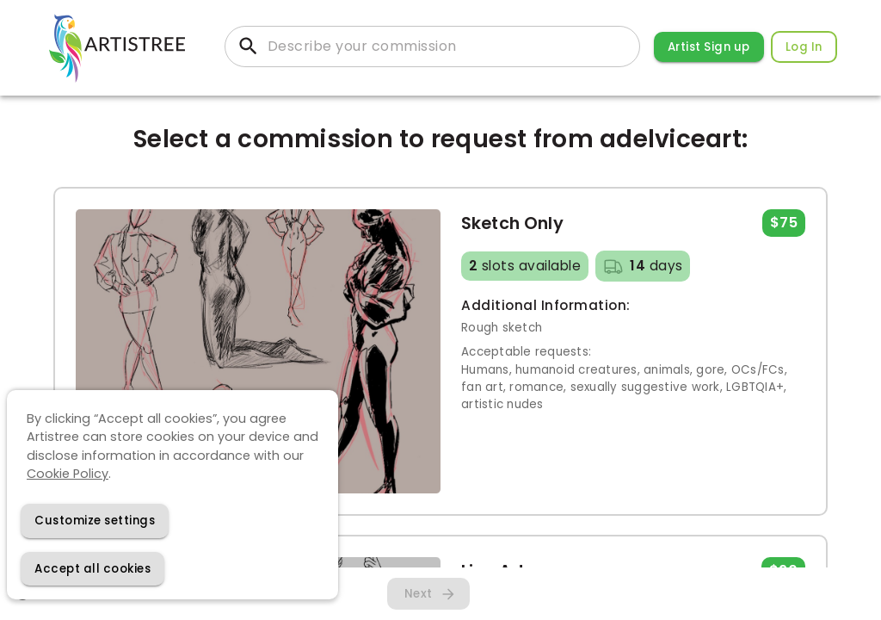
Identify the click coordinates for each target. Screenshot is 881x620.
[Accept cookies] (92, 569)
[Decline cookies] (95, 520)
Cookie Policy (67, 473)
